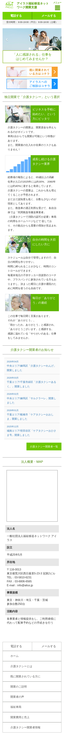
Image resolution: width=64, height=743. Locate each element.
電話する (16, 15)
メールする (48, 15)
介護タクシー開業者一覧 (44, 446)
